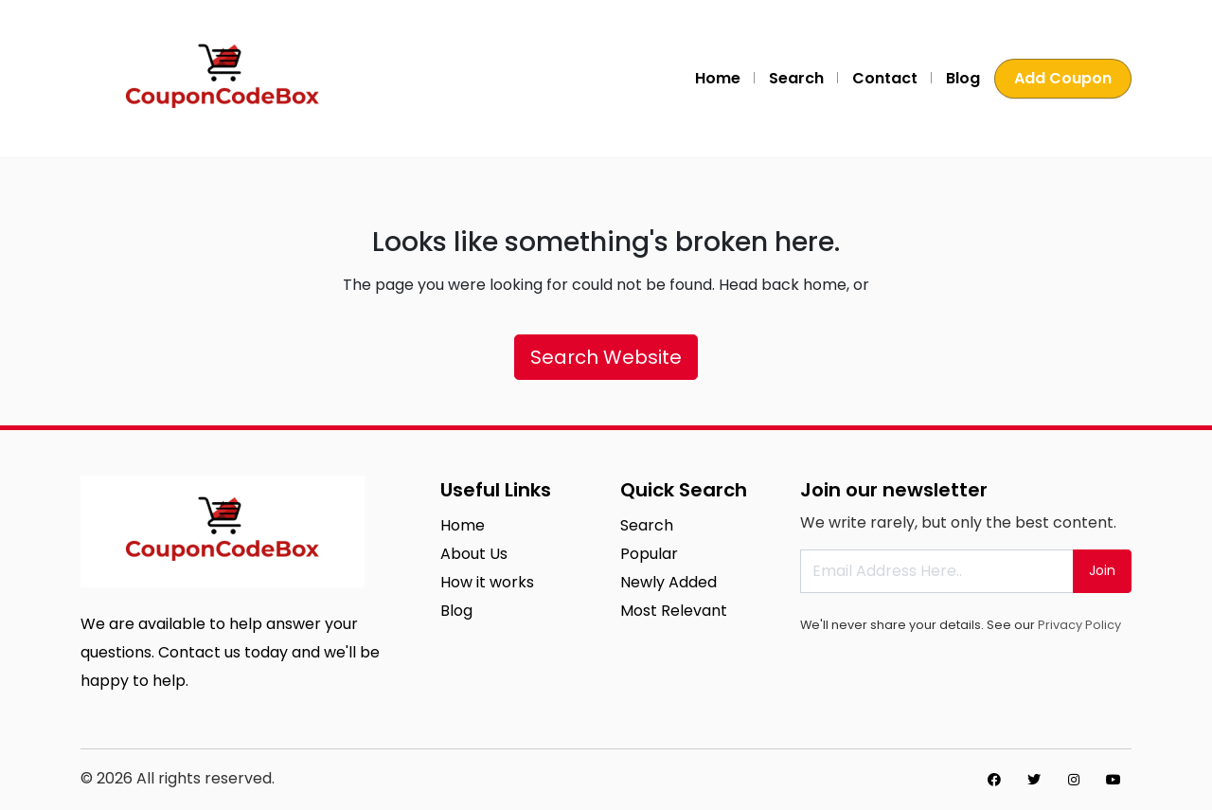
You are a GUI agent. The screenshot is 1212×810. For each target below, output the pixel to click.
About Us (474, 554)
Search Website (606, 357)
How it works (487, 582)
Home (717, 78)
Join (1102, 570)
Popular (649, 554)
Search (796, 78)
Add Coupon (1063, 78)
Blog (963, 78)
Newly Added (668, 582)
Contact (885, 78)
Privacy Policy (1079, 625)
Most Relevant (673, 610)
